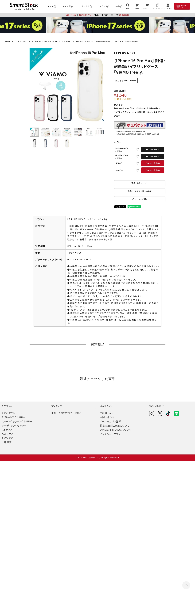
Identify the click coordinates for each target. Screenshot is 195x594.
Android (66, 6)
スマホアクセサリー (22, 41)
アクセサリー (84, 6)
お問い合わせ (107, 417)
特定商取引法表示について (114, 425)
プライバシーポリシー (111, 433)
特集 (117, 6)
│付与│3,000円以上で (98, 15)
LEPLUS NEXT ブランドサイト (67, 413)
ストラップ (7, 429)
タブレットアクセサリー (14, 417)
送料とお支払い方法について (115, 429)
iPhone (50, 6)
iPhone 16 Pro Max (53, 41)
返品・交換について (139, 183)
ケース (69, 41)
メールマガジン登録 (110, 421)
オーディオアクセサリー (14, 425)
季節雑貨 (7, 442)
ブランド (102, 6)
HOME (7, 41)
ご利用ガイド (107, 413)
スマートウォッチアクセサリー (17, 421)
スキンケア (7, 438)
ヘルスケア (7, 433)
